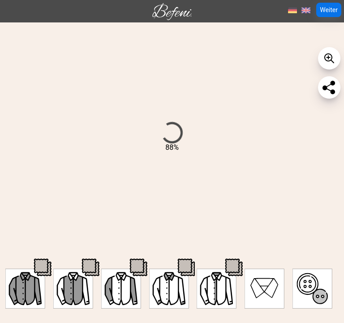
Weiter (329, 9)
